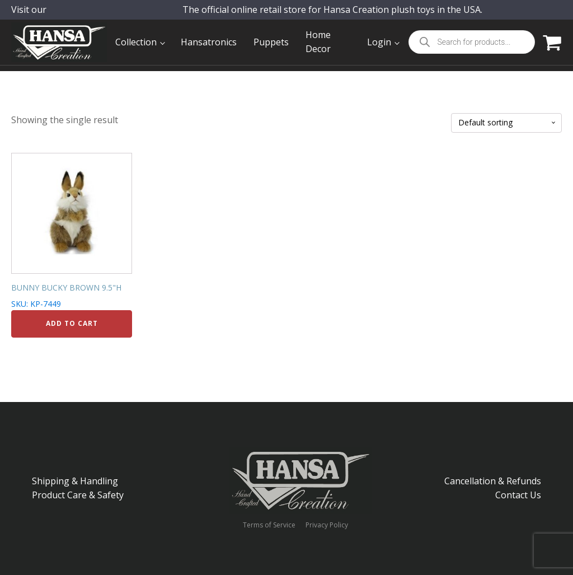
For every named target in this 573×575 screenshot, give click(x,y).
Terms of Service (269, 525)
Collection (136, 42)
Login (379, 42)
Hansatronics (209, 42)
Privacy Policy (327, 525)
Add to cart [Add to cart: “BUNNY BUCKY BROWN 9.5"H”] (72, 323)
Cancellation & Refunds (492, 481)
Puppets (271, 42)
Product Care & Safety (78, 495)
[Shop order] (506, 123)
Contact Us (518, 495)
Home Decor (318, 42)
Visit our (44, 17)
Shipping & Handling (75, 481)
